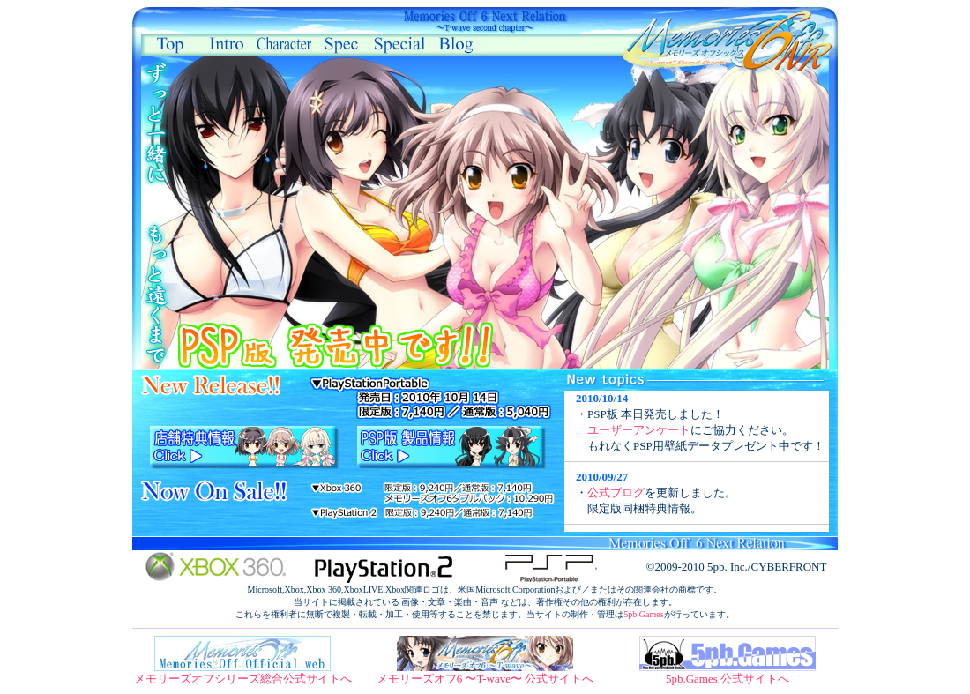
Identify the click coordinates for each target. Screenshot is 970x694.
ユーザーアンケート (638, 430)
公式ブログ (616, 492)
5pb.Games (643, 614)
